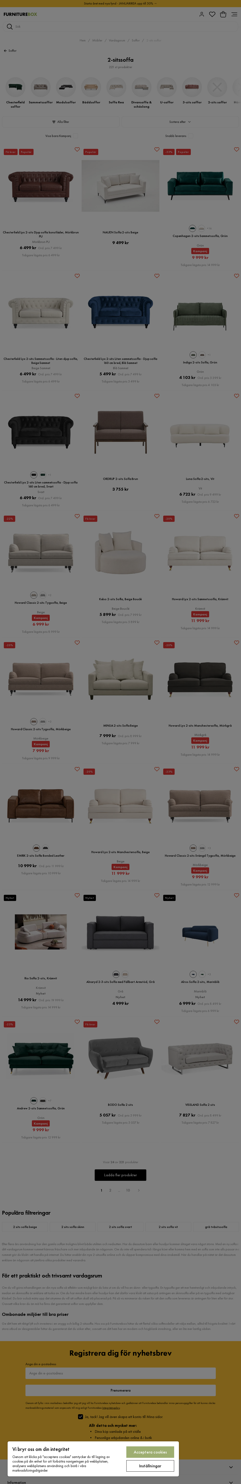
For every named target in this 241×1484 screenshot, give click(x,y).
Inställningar (150, 1466)
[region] (93, 1458)
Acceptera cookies (150, 1452)
